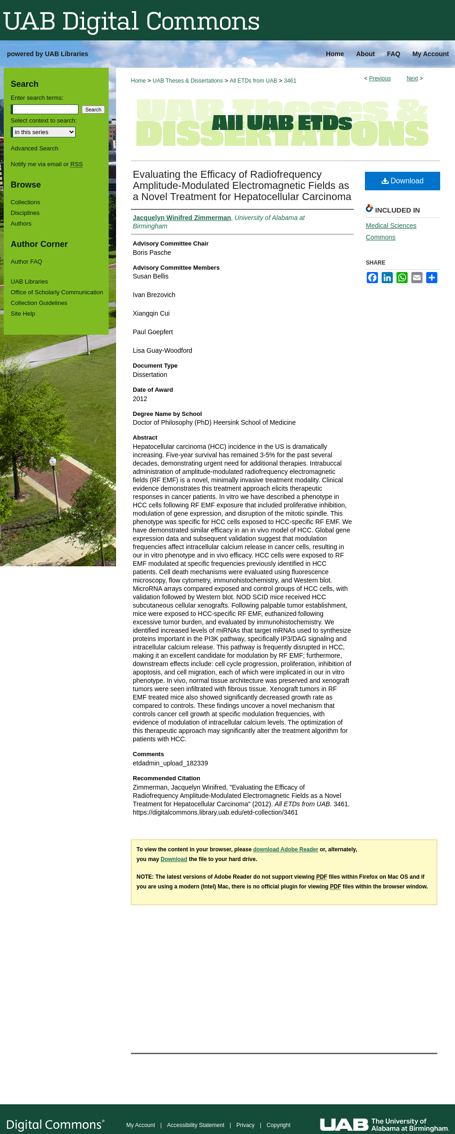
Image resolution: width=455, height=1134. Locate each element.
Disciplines (25, 212)
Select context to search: (44, 120)
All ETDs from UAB (253, 81)
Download (403, 181)
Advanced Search (34, 148)
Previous (380, 78)
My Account (140, 1125)
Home (138, 81)
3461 (290, 81)
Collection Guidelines (39, 302)
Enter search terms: (37, 97)
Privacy (245, 1125)
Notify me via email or (47, 164)
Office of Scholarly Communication (57, 292)
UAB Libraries (29, 281)
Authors (21, 223)
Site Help (23, 313)
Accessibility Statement (195, 1125)
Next (412, 78)
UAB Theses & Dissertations (188, 81)
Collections (25, 202)
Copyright (278, 1125)
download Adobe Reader (285, 849)
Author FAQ (26, 261)
